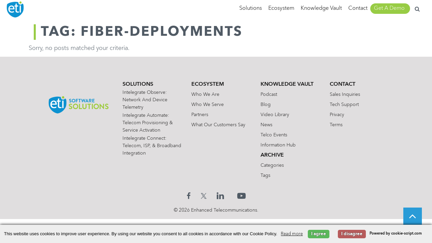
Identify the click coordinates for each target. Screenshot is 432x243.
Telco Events (275, 135)
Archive (274, 155)
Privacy (338, 114)
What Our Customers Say (220, 125)
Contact (358, 8)
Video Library (276, 114)
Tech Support (345, 104)
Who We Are (207, 94)
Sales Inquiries (346, 94)
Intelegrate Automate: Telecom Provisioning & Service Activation (149, 123)
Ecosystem (281, 8)
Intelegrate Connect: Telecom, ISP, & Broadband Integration (148, 146)
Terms (337, 125)
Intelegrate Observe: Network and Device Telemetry (146, 100)
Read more (292, 234)
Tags (267, 175)
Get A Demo (389, 8)
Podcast (270, 94)
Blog (267, 104)
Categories (274, 165)
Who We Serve (209, 104)
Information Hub (279, 145)
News (268, 125)
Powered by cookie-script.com (396, 234)
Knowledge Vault (321, 8)
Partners (201, 114)
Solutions (250, 8)
